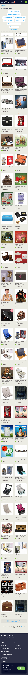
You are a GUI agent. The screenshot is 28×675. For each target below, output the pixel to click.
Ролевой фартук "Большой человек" (19, 303)
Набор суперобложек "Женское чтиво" (6, 381)
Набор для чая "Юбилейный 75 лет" (6, 575)
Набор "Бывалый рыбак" (19, 148)
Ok (21, 668)
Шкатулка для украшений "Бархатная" (7, 128)
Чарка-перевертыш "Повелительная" (6, 284)
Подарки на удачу (14, 26)
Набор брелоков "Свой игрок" (20, 187)
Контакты (3, 645)
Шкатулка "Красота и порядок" (6, 342)
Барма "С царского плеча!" (19, 439)
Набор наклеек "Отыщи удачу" (7, 439)
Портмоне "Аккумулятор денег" (20, 51)
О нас (2, 642)
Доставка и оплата (5, 648)
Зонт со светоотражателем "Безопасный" (5, 322)
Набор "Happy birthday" (20, 263)
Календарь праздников (6, 654)
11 (24, 626)
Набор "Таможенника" (20, 419)
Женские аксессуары (14, 11)
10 (21, 626)
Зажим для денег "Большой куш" (19, 614)
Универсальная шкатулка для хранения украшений (20, 516)
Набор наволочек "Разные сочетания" (6, 594)
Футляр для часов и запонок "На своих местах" (19, 167)
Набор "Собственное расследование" (6, 148)
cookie (5, 667)
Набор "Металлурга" (20, 108)
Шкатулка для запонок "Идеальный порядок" (6, 497)
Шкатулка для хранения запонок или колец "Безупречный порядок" (21, 90)
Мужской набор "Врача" (7, 166)
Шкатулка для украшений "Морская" (20, 478)
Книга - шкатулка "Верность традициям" (6, 51)
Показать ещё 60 (14, 621)
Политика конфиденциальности (6, 662)
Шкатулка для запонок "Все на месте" (20, 381)
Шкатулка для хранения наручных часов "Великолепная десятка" (7, 90)
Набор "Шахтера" (19, 554)
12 (14, 627)
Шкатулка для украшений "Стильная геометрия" (20, 497)
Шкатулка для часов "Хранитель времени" (6, 264)
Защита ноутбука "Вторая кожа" (5, 303)
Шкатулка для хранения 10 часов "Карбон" (7, 70)
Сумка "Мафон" (5, 244)
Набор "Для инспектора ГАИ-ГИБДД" (20, 342)
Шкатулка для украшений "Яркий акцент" (19, 284)
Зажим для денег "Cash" (21, 399)
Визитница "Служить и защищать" (20, 225)
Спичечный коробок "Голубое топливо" (6, 555)
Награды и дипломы (8, 20)
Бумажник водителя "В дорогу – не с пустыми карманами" (20, 361)
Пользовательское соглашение (5, 658)
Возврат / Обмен (5, 651)
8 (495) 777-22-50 (7, 635)
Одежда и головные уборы (14, 23)
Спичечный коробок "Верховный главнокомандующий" (6, 361)
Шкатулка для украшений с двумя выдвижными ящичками (21, 206)
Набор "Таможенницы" (20, 574)
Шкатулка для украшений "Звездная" (6, 225)
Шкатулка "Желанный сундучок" (6, 614)
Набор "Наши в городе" (7, 477)
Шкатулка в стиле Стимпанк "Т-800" (19, 322)
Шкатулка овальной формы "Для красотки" (20, 594)
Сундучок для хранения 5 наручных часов (21, 536)
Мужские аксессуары (20, 17)
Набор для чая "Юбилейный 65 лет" (20, 128)
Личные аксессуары (8, 17)
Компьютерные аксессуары (14, 14)
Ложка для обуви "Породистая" (19, 245)
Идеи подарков (18, 648)
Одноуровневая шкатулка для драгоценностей (5, 400)
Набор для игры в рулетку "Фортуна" (5, 109)
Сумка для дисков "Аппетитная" (5, 458)
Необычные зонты (20, 20)
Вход (15, 642)
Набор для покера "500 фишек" (20, 70)
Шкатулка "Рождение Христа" (6, 187)
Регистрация (17, 645)
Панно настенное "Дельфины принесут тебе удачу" (20, 458)
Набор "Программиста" (6, 205)
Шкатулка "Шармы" (6, 516)
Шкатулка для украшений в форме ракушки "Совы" (6, 536)
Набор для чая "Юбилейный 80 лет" (6, 419)
